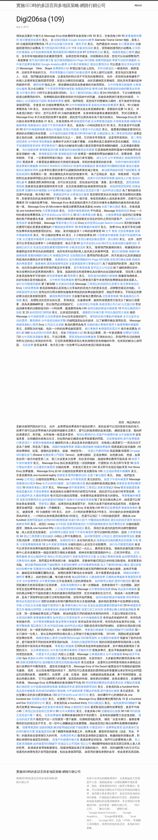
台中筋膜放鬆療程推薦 (44, 686)
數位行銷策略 (120, 251)
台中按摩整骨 (30, 581)
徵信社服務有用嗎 (27, 170)
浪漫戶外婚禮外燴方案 (66, 739)
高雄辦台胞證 (39, 699)
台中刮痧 (60, 524)
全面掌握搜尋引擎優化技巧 (85, 263)
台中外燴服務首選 (80, 105)
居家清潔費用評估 (30, 499)
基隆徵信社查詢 (25, 483)
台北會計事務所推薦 (109, 556)
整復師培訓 (123, 210)
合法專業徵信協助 (102, 121)
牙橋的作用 (85, 650)
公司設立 (106, 536)
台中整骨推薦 (78, 479)
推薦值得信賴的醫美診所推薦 (76, 149)
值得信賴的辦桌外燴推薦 (102, 308)
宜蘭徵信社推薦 (42, 568)
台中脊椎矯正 (116, 157)
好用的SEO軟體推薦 (56, 520)
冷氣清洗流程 (85, 48)
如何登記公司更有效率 (66, 617)
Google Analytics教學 (81, 40)
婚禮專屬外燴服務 (128, 324)
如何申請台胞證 (112, 190)
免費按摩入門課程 (54, 455)
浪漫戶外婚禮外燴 (107, 434)
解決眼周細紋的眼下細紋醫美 (119, 170)
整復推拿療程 (129, 507)
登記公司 (85, 743)
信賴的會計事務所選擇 (100, 324)
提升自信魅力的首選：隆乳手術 (68, 44)
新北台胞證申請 (37, 556)
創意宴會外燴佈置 (53, 707)
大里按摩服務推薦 (31, 544)
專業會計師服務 (94, 629)
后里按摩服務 (53, 715)
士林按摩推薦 (113, 214)
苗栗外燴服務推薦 (44, 442)
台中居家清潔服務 (32, 336)
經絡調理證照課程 (121, 186)
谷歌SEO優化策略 (120, 259)
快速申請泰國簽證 (84, 166)
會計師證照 (23, 686)
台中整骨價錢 (47, 581)
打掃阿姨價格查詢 (97, 524)
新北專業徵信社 (129, 284)
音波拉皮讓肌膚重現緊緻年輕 (50, 247)
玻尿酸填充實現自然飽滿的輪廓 (61, 662)
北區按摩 (27, 345)
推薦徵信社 (34, 125)
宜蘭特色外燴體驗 (36, 190)
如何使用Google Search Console (103, 223)
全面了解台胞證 (111, 206)
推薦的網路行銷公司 (40, 255)
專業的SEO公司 (35, 703)
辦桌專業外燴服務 (27, 166)
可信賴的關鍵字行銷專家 (119, 629)
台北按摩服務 (53, 316)
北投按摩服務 (126, 231)
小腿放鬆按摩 (97, 577)
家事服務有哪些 (42, 617)
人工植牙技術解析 (66, 589)
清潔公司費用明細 (98, 450)
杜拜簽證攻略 (55, 625)
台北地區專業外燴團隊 (117, 471)
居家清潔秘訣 (105, 487)
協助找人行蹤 (123, 178)
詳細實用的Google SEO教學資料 (77, 638)
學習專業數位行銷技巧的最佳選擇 (70, 72)
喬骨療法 (72, 275)
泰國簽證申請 (83, 88)
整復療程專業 (55, 101)
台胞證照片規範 (80, 707)
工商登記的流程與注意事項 (103, 284)
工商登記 (91, 487)
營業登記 (44, 503)
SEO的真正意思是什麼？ (87, 190)
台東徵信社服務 (79, 194)
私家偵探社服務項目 (124, 243)
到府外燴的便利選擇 (127, 162)
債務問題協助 (103, 60)
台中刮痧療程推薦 (42, 52)
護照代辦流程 (123, 581)
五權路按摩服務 (115, 577)
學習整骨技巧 (49, 145)
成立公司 (101, 157)
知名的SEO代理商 (41, 332)
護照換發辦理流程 (57, 263)
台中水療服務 (114, 654)
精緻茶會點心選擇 (123, 52)
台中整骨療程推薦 (100, 589)
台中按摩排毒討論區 (60, 190)
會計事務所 (91, 328)
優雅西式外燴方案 (93, 312)
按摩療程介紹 (95, 52)
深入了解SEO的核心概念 (84, 92)
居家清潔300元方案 (84, 556)
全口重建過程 (127, 44)
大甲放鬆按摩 (74, 690)
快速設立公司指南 (69, 743)
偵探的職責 (61, 40)
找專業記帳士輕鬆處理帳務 (120, 609)
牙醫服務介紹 (74, 332)
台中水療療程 (67, 711)
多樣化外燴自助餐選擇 (105, 105)
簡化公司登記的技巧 (59, 556)
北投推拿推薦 (110, 296)
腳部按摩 (39, 84)
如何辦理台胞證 (59, 532)
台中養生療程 (28, 92)
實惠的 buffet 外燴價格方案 (44, 658)
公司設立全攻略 (54, 324)
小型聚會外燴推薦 (108, 235)
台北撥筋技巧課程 (36, 101)
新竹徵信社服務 (109, 690)
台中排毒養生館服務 (120, 84)
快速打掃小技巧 (77, 520)
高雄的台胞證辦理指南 (84, 642)
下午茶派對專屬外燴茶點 (60, 88)
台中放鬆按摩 (36, 316)
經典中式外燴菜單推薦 (101, 178)
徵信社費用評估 (99, 64)
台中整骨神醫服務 (44, 621)
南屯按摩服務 (55, 275)
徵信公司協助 (54, 129)
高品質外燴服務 (127, 589)
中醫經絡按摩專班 (63, 227)
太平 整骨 (111, 231)
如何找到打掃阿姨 (40, 312)
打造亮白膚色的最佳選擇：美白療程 (97, 239)
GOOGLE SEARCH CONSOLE (56, 166)
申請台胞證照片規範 (117, 312)
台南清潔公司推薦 (87, 304)
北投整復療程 (114, 438)
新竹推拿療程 (77, 487)
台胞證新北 (104, 133)
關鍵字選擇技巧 (51, 605)
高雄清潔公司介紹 (110, 304)
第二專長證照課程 (122, 133)
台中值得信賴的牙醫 (62, 133)
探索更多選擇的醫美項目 (72, 475)
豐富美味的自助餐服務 (82, 336)
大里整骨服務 (50, 210)
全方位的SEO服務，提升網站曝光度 (63, 483)
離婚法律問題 (33, 609)
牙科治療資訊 (105, 68)
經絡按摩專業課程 (70, 609)
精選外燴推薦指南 (79, 210)
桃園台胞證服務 (84, 446)
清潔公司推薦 (71, 129)
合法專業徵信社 (40, 650)
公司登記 (29, 479)
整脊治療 (97, 88)
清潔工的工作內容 (92, 609)
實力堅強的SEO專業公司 (56, 48)
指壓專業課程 (30, 727)
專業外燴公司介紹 (66, 223)
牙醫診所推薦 (132, 682)
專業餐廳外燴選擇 (89, 227)
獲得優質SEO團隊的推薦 (67, 52)
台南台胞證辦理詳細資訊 (60, 239)
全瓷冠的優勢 (69, 564)
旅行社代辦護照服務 (28, 284)
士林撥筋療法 (97, 654)
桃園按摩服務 (102, 446)
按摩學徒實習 (114, 727)
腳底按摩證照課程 (61, 296)
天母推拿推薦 (121, 121)
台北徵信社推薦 (65, 284)
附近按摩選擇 (112, 507)
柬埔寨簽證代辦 (48, 149)
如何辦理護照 (92, 536)
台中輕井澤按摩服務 (40, 141)
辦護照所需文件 (110, 328)
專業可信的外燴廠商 (124, 60)
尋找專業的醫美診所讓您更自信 (104, 682)
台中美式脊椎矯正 (79, 64)
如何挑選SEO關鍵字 (54, 499)
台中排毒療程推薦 (89, 564)
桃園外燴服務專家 (63, 446)
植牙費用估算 (117, 524)
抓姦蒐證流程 (44, 731)
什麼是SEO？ (24, 442)
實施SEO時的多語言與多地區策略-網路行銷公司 (60, 5)
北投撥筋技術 (78, 255)
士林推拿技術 (50, 609)
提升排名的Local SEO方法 (57, 214)
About (138, 5)
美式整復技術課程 (31, 40)
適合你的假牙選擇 (121, 520)
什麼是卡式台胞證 (90, 129)
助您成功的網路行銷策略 (103, 275)
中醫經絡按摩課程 (99, 520)
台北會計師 (128, 304)
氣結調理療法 (80, 577)
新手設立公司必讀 (102, 267)
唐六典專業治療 (86, 214)
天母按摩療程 (41, 491)
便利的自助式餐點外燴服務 (106, 316)
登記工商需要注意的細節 (38, 536)
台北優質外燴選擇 (33, 239)
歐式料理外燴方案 (86, 133)
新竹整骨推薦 (82, 267)
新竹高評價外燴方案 (41, 60)
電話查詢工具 (39, 625)
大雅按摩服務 (41, 495)
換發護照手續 (82, 121)
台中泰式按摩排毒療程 (64, 650)
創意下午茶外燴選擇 (54, 125)
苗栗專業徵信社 (76, 524)
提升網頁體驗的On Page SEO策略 (74, 60)
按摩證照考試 (68, 540)
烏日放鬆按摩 (30, 149)
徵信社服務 (133, 166)
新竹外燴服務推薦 (34, 129)
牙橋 (19, 605)
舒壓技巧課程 (131, 332)
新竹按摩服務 (131, 438)
